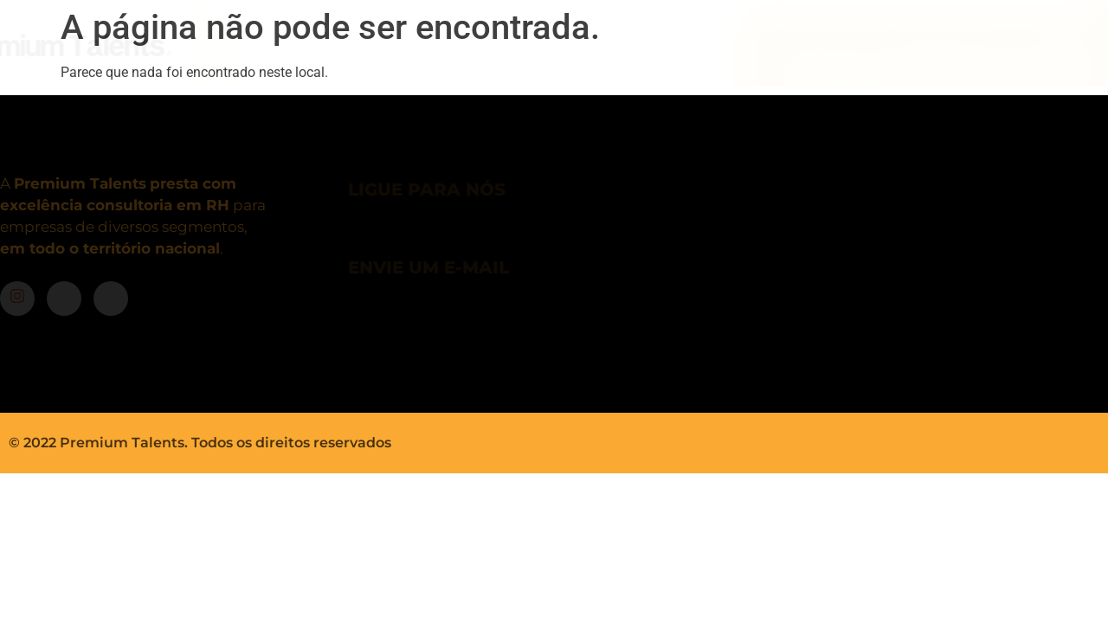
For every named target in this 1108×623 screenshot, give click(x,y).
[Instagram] (17, 298)
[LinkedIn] (110, 298)
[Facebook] (64, 298)
